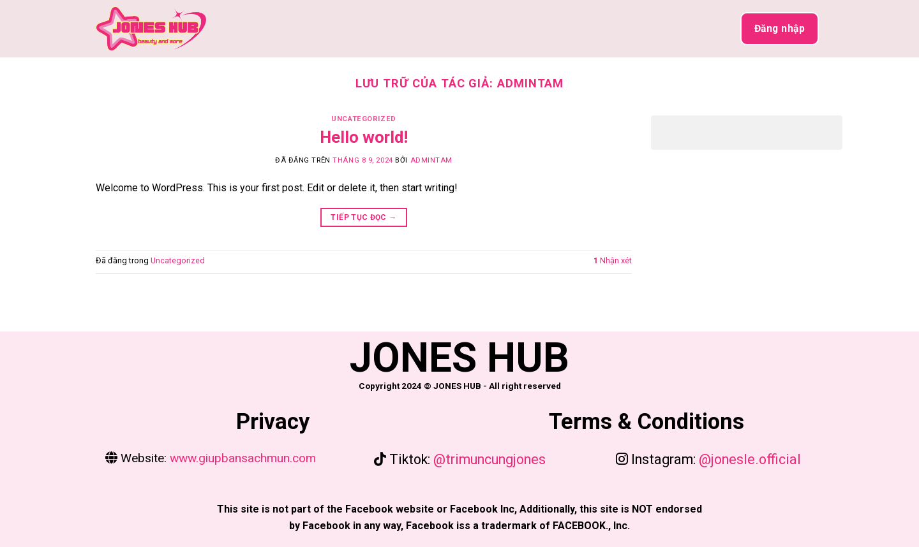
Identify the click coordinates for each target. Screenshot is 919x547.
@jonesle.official (750, 459)
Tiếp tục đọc (363, 218)
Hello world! (364, 137)
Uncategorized (363, 119)
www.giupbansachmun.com (241, 458)
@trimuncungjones (488, 459)
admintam (530, 83)
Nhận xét (613, 260)
